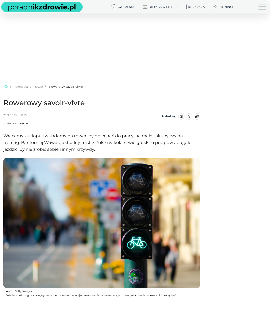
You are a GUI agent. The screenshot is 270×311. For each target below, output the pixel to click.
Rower (38, 87)
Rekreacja (21, 87)
